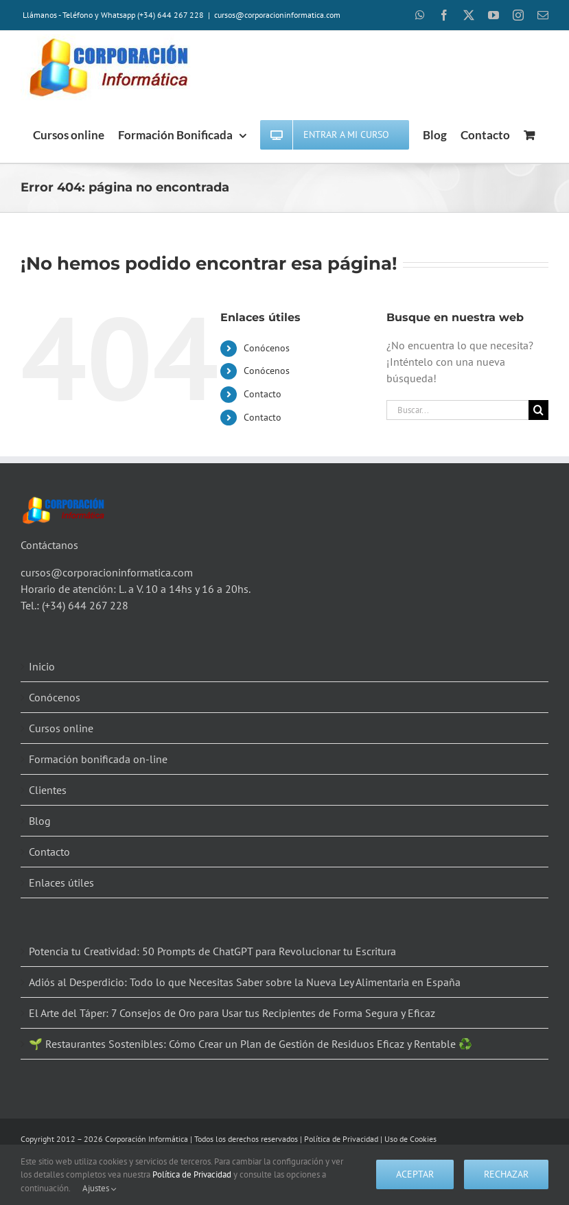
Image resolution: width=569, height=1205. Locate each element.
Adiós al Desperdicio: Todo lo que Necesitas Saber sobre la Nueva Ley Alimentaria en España (245, 982)
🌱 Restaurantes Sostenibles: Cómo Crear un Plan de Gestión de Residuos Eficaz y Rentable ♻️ (250, 1044)
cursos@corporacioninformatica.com (277, 15)
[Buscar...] (457, 410)
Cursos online (61, 728)
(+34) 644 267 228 (85, 605)
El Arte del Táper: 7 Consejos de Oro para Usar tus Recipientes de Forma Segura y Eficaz (232, 1013)
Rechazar (506, 1174)
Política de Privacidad (341, 1139)
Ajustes (99, 1188)
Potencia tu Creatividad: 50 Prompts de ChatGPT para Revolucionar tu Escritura (212, 951)
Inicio (42, 666)
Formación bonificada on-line (98, 759)
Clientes (48, 790)
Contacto (262, 394)
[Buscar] (538, 410)
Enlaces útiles (61, 882)
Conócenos (267, 348)
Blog (40, 821)
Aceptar (415, 1174)
